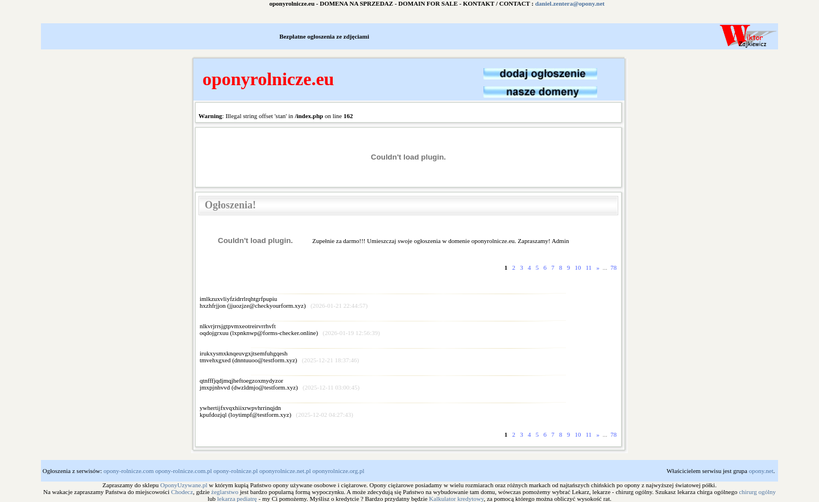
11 (588, 267)
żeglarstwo (224, 491)
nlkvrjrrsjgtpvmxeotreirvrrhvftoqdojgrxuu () (290, 329)
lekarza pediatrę (237, 498)
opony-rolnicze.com (129, 470)
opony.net (761, 470)
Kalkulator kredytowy (456, 498)
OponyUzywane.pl (184, 485)
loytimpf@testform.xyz (259, 414)
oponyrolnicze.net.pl (285, 470)
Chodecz (182, 491)
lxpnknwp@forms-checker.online (274, 332)
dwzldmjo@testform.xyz (265, 387)
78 (614, 267)
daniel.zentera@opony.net (580, 3)
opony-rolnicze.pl (235, 470)
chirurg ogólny (757, 491)
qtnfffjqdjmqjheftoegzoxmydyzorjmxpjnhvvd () (279, 384)
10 (578, 267)
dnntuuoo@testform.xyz (264, 360)
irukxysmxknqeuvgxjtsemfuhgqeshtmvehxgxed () (279, 356)
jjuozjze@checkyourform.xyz (266, 305)
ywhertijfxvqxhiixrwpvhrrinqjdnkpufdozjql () (276, 411)
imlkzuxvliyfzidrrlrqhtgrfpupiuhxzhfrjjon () (283, 302)
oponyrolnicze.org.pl (338, 470)
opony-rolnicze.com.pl (183, 470)
